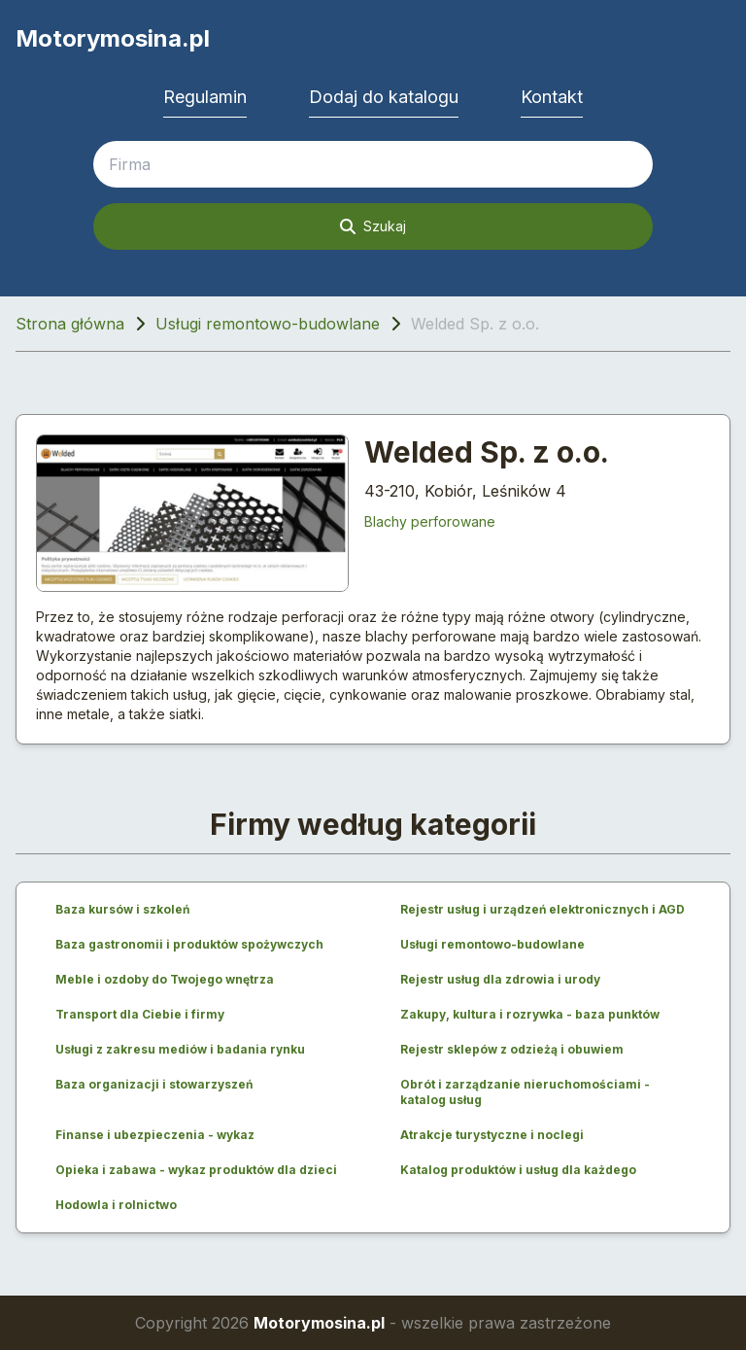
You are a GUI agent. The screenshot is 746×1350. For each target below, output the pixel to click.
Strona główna (70, 323)
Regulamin (205, 97)
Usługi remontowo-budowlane (267, 323)
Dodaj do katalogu (383, 97)
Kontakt (552, 97)
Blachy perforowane (429, 521)
